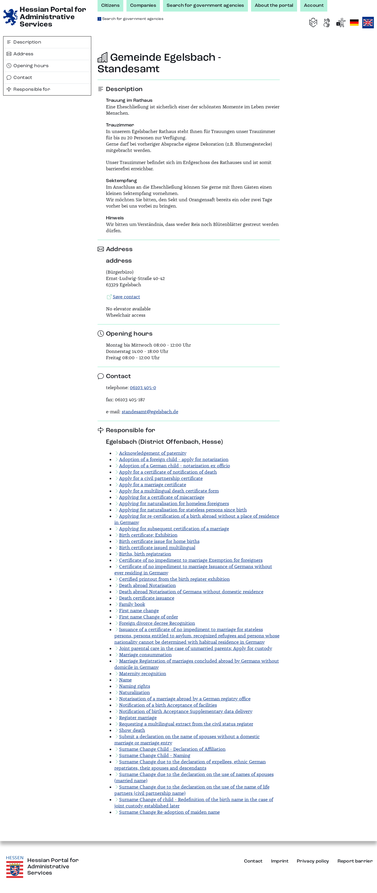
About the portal (274, 5)
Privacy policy (313, 861)
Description (24, 42)
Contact (19, 77)
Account (314, 5)
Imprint (279, 861)
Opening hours (28, 65)
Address (20, 54)
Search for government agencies (205, 5)
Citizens (110, 5)
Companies (143, 5)
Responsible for (28, 89)
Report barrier (355, 861)
